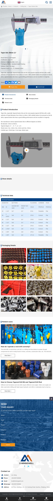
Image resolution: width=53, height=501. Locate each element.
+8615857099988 (16, 476)
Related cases (7, 101)
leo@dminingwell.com (17, 479)
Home (10, 6)
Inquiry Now (13, 87)
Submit (8, 443)
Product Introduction (9, 94)
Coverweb (48, 492)
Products (15, 6)
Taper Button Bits (33, 6)
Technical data (7, 98)
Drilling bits (23, 6)
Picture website (28, 495)
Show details (33, 94)
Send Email (39, 87)
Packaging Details (35, 98)
